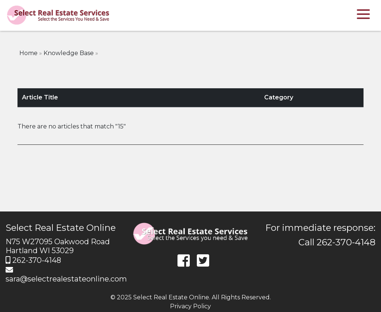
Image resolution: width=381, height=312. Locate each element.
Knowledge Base (69, 53)
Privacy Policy (190, 306)
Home (28, 53)
